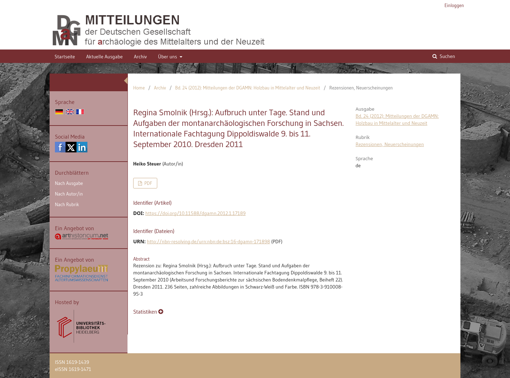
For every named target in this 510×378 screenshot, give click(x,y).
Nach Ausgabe (69, 183)
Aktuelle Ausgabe (104, 56)
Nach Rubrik (67, 204)
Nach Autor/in (69, 194)
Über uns (168, 56)
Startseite (65, 56)
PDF (147, 183)
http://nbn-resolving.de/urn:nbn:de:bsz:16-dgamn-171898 (208, 241)
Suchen (446, 56)
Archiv (140, 56)
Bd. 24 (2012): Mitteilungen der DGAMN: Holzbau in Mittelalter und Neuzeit (247, 88)
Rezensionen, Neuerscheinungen (390, 144)
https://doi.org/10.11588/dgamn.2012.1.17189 (195, 213)
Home (139, 88)
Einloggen (454, 5)
